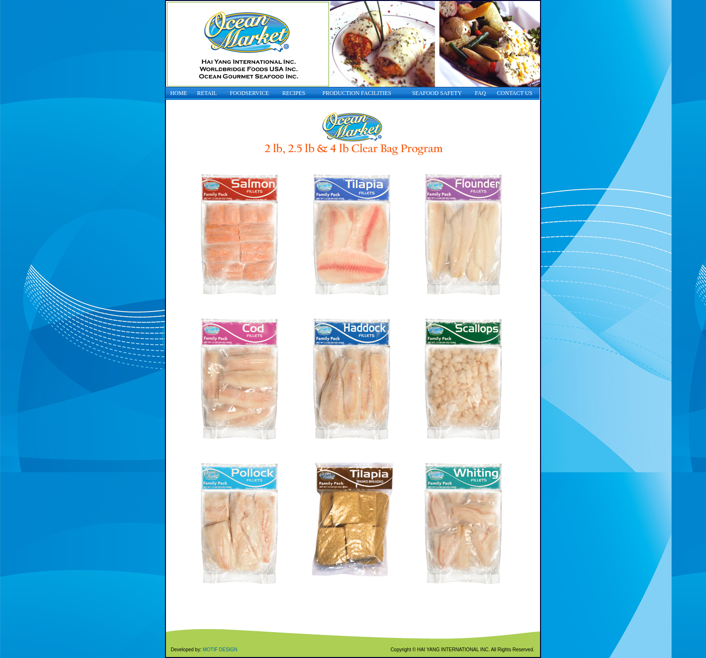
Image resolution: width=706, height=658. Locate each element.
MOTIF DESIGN (220, 649)
